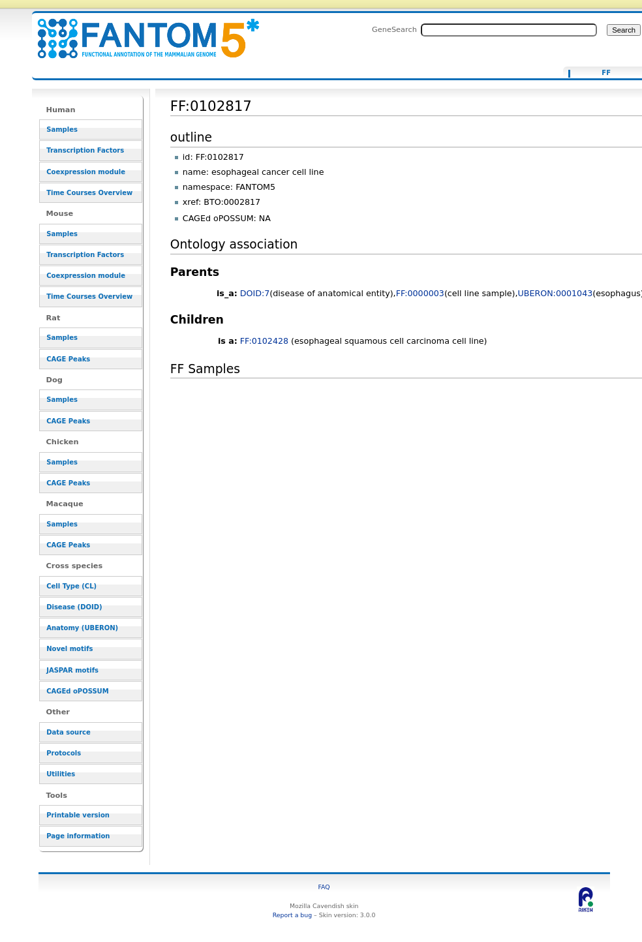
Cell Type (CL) (71, 586)
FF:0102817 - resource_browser (140, 31)
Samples (62, 129)
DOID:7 (255, 293)
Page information (78, 836)
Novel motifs (69, 648)
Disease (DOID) (74, 607)
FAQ (324, 886)
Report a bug (292, 915)
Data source (68, 732)
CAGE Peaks (68, 359)
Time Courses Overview (89, 192)
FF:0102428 (264, 341)
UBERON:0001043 (554, 293)
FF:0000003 (420, 293)
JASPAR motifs (72, 670)
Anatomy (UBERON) (82, 627)
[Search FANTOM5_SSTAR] (509, 30)
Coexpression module (85, 171)
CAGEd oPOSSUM (77, 691)
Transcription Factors (85, 150)
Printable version (78, 815)
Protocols (63, 753)
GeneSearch (394, 29)
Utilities (60, 774)
